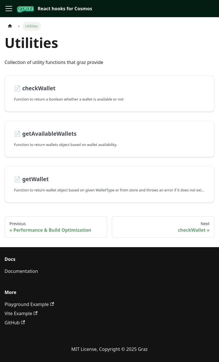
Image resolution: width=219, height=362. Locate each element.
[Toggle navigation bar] (9, 8)
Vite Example (21, 313)
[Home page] (10, 26)
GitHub (15, 322)
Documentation (21, 271)
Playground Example (29, 304)
